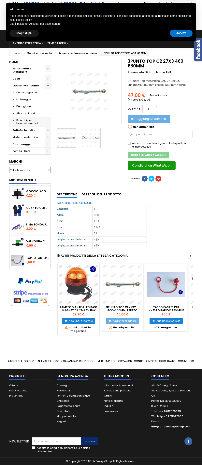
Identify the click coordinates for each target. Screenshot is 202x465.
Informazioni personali (118, 385)
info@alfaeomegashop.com (111, 3)
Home (13, 62)
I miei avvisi (111, 411)
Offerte (13, 385)
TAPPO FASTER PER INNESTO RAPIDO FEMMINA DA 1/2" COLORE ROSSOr (166, 310)
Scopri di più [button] (24, 454)
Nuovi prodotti (18, 390)
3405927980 (68, 3)
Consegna (63, 385)
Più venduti (16, 396)
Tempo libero (56, 43)
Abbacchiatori (25, 113)
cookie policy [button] (24, 440)
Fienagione (23, 106)
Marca (160, 72)
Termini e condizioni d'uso (73, 396)
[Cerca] (101, 19)
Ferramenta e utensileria (41, 34)
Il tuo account (117, 376)
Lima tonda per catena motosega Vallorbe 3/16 (37, 224)
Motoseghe (23, 99)
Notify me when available (148, 155)
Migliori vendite (22, 180)
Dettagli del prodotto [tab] (101, 194)
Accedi (162, 3)
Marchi (15, 161)
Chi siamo (63, 401)
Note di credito (113, 401)
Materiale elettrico (115, 34)
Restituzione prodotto (118, 390)
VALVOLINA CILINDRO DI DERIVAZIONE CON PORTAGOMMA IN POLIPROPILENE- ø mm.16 (37, 241)
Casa (140, 34)
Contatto (160, 376)
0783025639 (31, 3)
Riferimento (136, 72)
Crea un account (181, 3)
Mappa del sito (66, 416)
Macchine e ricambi (80, 34)
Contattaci (63, 411)
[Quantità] (148, 109)
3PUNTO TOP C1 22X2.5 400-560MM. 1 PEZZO (122, 308)
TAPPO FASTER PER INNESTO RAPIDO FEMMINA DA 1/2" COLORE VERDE (37, 257)
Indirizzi (108, 406)
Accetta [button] (181, 454)
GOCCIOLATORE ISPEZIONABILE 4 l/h (37, 191)
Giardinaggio (161, 34)
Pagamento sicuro (68, 406)
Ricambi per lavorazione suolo (27, 121)
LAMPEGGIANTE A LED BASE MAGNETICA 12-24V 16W (78, 308)
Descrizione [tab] (67, 194)
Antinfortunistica (27, 43)
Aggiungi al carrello (148, 118)
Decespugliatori (26, 92)
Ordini (108, 396)
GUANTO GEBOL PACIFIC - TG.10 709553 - (37, 207)
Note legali (63, 390)
